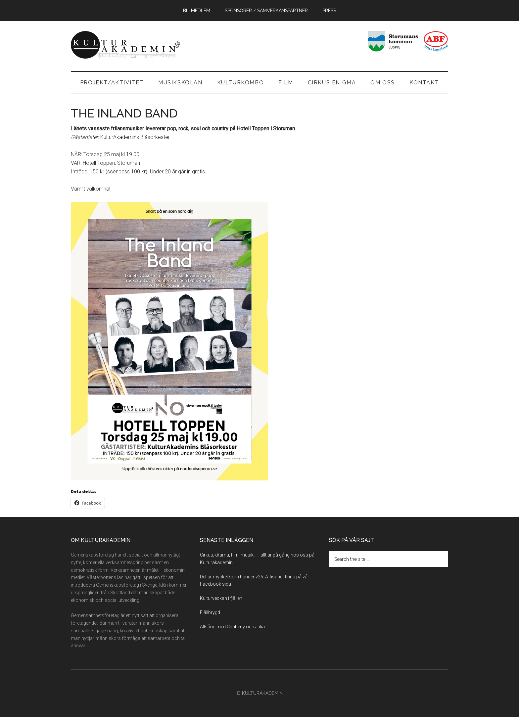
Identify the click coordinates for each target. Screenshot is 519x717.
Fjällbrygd (210, 612)
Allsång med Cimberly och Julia (232, 626)
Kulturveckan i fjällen (221, 598)
